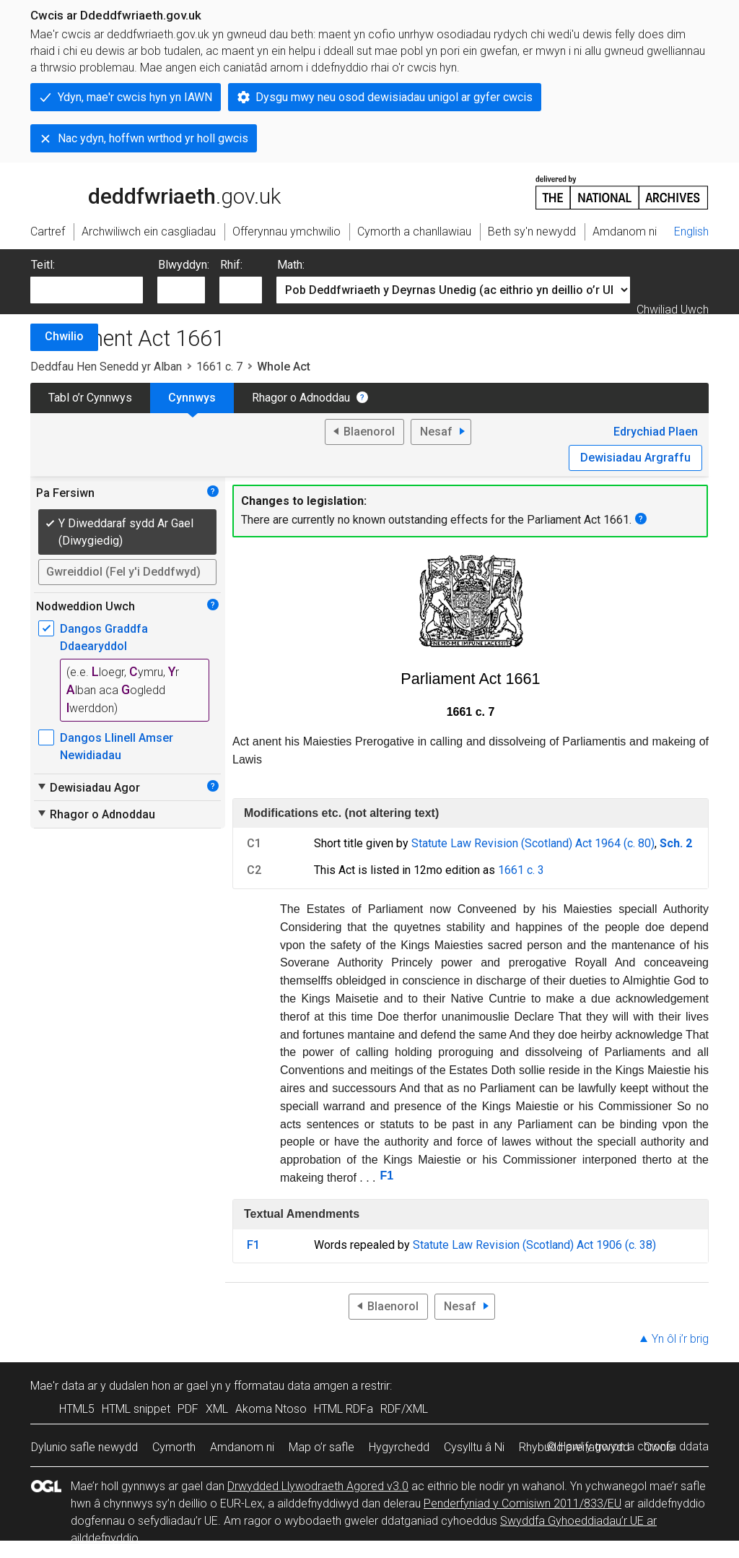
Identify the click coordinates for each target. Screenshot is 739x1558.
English (691, 231)
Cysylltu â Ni (474, 1447)
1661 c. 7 (219, 366)
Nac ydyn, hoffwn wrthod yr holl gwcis (153, 138)
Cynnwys (192, 397)
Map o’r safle (321, 1447)
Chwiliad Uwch (673, 309)
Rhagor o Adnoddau (301, 397)
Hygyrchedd (399, 1447)
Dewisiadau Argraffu (635, 457)
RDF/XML (404, 1409)
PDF (188, 1409)
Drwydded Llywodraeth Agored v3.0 (317, 1486)
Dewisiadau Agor (88, 787)
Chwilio (64, 336)
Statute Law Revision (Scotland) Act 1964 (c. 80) (533, 843)
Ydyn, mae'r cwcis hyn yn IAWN (135, 97)
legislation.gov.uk (144, 191)
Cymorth (174, 1447)
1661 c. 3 (521, 870)
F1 (387, 1175)
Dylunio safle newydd (84, 1447)
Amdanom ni (242, 1447)
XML (217, 1409)
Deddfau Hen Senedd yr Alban (106, 366)
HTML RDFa (343, 1409)
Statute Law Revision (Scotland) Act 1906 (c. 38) (534, 1245)
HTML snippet (136, 1409)
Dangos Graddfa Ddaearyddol (104, 637)
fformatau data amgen (291, 1386)
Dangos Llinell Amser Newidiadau (116, 746)
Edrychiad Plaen (655, 431)
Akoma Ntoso (271, 1409)
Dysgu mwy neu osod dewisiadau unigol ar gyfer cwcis (394, 97)
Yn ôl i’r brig (680, 1339)
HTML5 (77, 1409)
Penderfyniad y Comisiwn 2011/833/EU (522, 1503)
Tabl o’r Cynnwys (90, 397)
